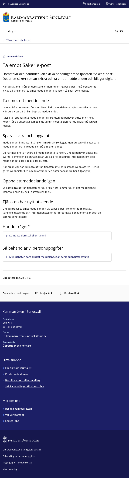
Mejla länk (44, 293)
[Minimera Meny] (9, 31)
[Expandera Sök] (120, 31)
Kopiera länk (69, 293)
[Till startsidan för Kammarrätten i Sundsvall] (37, 16)
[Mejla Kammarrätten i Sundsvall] (25, 336)
